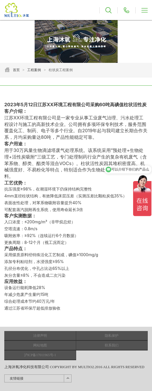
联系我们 (112, 345)
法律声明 (40, 336)
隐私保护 (112, 336)
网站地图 (40, 345)
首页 (16, 70)
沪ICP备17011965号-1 (40, 355)
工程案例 (34, 70)
